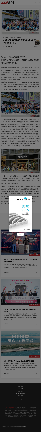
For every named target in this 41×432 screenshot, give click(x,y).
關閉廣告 (20, 234)
